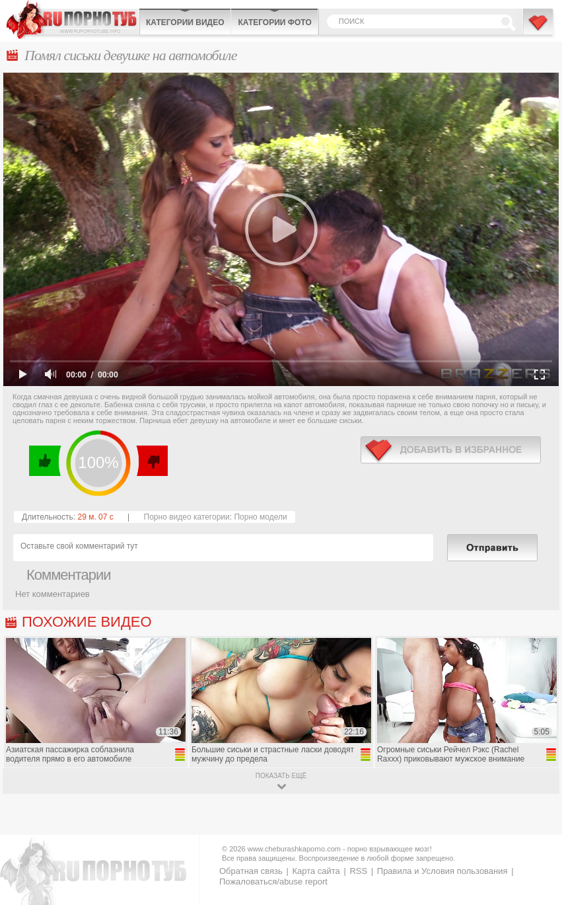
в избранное (451, 449)
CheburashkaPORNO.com (73, 19)
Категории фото (274, 22)
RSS (358, 871)
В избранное (538, 28)
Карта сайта (315, 871)
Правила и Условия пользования (442, 871)
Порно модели (260, 517)
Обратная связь (251, 871)
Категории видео (185, 22)
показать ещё (281, 775)
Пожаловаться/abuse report (273, 881)
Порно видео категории (187, 517)
